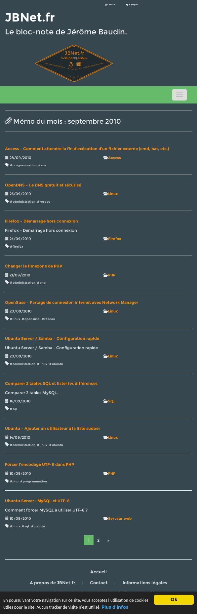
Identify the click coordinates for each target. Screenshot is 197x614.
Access (114, 157)
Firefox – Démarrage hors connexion (41, 221)
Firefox (114, 238)
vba (43, 165)
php (43, 282)
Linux (113, 193)
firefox (18, 246)
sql (15, 409)
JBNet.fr (30, 17)
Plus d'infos (115, 607)
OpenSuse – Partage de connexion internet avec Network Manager (71, 302)
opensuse (32, 319)
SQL (111, 401)
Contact (110, 4)
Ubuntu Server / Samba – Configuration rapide (52, 338)
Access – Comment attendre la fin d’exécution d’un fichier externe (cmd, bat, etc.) (87, 148)
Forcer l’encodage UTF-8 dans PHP (39, 464)
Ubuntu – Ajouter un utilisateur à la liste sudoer (52, 428)
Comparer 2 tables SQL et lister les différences (51, 383)
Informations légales (145, 582)
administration (24, 201)
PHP (111, 275)
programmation (25, 165)
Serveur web (120, 518)
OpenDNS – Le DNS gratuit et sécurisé (43, 185)
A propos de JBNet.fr (52, 582)
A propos (132, 4)
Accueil (98, 571)
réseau (45, 201)
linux (16, 319)
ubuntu (57, 364)
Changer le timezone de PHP (33, 266)
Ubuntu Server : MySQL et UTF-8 (37, 501)
